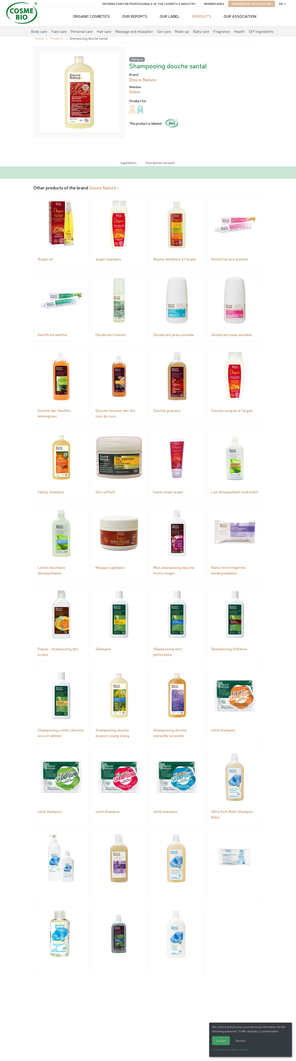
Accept (221, 1040)
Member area (212, 3)
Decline (240, 1040)
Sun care (164, 29)
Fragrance (221, 29)
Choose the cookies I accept (230, 1049)
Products (201, 15)
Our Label (169, 15)
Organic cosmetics (91, 15)
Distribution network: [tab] (160, 162)
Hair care (104, 29)
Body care (39, 29)
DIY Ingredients (261, 29)
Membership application (249, 3)
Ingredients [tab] (129, 162)
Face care (59, 29)
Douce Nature (102, 187)
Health (239, 29)
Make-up (182, 29)
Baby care (201, 29)
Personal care (82, 29)
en (279, 3)
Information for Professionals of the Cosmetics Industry (146, 3)
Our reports (134, 15)
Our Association (240, 15)
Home (39, 38)
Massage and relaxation (134, 29)
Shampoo (137, 59)
